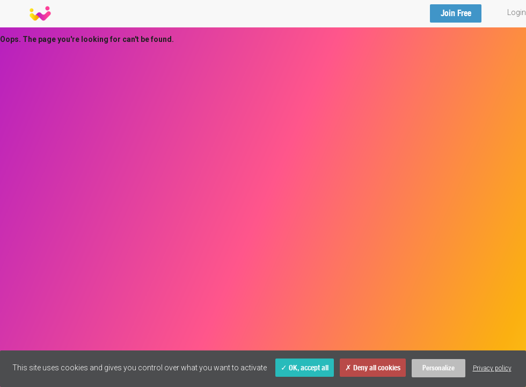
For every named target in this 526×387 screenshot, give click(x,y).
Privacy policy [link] (492, 368)
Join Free (456, 13)
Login (516, 12)
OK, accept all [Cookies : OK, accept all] (304, 367)
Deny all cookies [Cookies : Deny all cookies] (372, 367)
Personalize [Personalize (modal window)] (438, 368)
